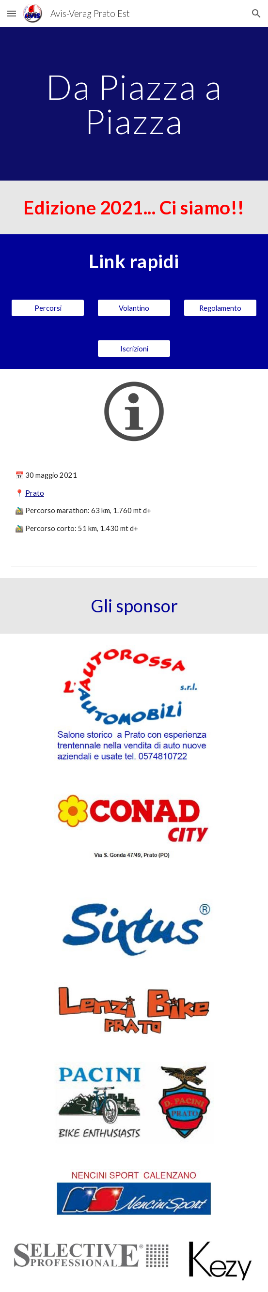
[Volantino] (134, 308)
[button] (11, 13)
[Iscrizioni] (134, 348)
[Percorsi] (48, 308)
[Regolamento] (220, 308)
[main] (134, 104)
